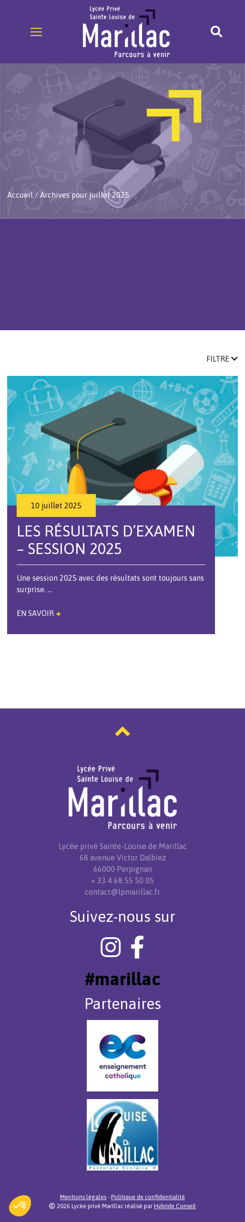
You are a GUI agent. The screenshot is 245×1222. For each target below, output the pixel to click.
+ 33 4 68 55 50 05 (122, 880)
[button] (20, 1205)
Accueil (20, 195)
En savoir (39, 613)
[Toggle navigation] (36, 31)
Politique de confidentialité (148, 1197)
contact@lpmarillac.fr (122, 892)
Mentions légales (83, 1197)
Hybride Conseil (175, 1206)
